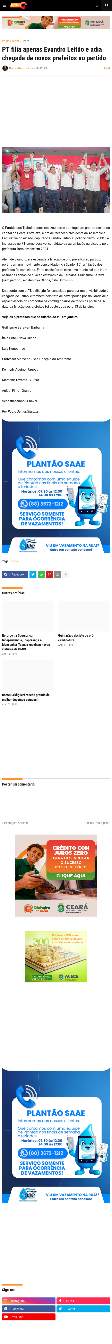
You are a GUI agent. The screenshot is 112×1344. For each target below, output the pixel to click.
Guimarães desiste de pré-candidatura (76, 637)
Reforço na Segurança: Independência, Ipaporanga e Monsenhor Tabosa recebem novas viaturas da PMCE (26, 642)
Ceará (25, 41)
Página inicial (10, 41)
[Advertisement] (52, 108)
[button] (4, 5)
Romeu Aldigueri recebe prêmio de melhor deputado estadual (26, 697)
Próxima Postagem (96, 822)
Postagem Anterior (16, 822)
